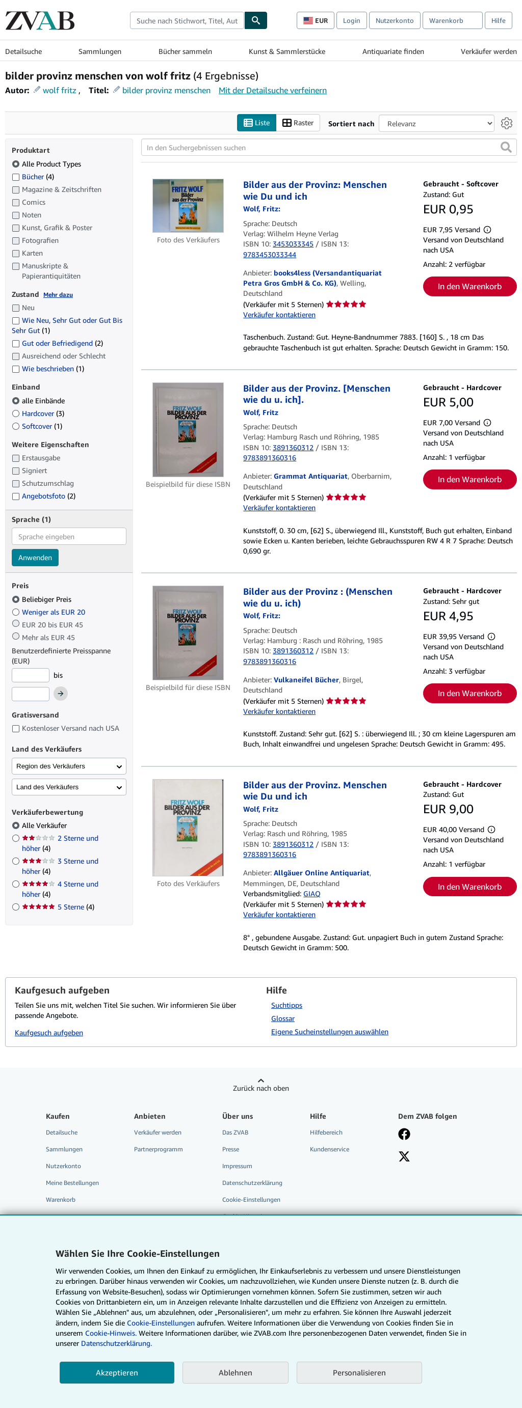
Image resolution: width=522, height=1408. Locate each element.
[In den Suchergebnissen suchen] (329, 147)
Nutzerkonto (395, 20)
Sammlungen (100, 51)
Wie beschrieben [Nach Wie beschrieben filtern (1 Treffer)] (48, 368)
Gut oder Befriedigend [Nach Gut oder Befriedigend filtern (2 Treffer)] (57, 343)
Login (351, 20)
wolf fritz (59, 90)
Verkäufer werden (489, 51)
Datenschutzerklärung (252, 1182)
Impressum (237, 1166)
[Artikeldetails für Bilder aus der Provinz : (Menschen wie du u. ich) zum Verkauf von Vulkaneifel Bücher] (188, 633)
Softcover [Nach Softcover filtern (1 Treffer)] (37, 426)
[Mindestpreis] (30, 675)
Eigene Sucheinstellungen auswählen (329, 1031)
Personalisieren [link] (359, 1372)
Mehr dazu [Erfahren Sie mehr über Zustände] (58, 294)
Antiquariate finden (393, 51)
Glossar (283, 1018)
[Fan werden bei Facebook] (404, 1135)
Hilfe (498, 20)
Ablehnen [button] (235, 1372)
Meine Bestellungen (72, 1182)
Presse (230, 1149)
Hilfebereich (326, 1132)
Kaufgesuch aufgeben (49, 1032)
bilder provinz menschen (166, 90)
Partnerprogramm (158, 1149)
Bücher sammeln (185, 51)
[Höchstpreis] (30, 694)
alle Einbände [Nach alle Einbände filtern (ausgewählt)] (39, 400)
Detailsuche (23, 51)
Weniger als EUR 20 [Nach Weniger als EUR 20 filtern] (49, 612)
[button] (506, 147)
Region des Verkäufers (50, 766)
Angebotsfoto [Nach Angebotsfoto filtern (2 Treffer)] (43, 495)
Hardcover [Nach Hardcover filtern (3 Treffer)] (38, 413)
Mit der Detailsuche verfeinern (273, 90)
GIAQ (312, 893)
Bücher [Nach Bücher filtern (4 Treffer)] (33, 176)
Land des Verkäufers (47, 787)
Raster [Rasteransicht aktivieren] (298, 123)
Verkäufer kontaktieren (279, 314)
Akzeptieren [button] (117, 1372)
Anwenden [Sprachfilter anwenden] (35, 557)
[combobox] (187, 20)
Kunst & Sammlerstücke (287, 51)
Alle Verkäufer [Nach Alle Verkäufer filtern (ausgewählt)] (45, 825)
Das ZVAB (235, 1132)
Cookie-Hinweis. (111, 1333)
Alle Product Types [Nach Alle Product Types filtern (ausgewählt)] (47, 163)
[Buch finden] (256, 20)
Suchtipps (286, 1005)
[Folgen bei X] (404, 1157)
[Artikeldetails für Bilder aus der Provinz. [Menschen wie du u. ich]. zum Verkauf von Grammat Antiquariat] (188, 429)
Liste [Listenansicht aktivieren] (257, 123)
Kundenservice (329, 1149)
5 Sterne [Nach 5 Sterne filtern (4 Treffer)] (58, 906)
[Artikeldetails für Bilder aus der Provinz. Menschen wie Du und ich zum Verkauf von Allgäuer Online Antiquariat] (188, 828)
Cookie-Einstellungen (161, 1322)
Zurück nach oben (261, 1088)
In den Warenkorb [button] (470, 286)
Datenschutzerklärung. (116, 1343)
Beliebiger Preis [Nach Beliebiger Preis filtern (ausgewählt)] (42, 599)
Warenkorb (60, 1199)
